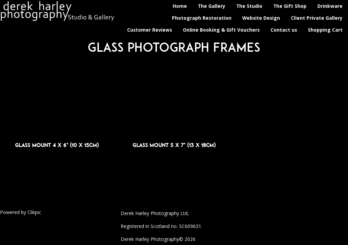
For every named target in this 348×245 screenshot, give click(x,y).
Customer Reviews (149, 30)
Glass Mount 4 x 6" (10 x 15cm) (57, 145)
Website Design (261, 18)
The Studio (249, 6)
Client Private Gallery (317, 18)
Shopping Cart (325, 30)
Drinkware (330, 6)
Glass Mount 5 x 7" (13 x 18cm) (174, 145)
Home (180, 6)
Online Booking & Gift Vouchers (221, 30)
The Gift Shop (290, 6)
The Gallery (211, 6)
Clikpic (34, 212)
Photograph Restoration (201, 18)
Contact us (284, 30)
